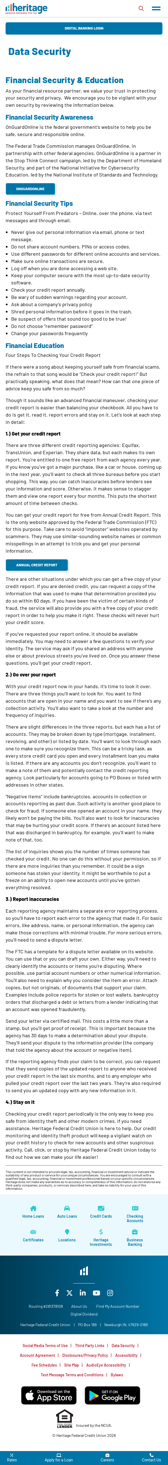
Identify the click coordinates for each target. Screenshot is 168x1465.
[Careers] (107, 1458)
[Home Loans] (33, 1212)
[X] (70, 1293)
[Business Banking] (135, 1238)
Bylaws (117, 1374)
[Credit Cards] (101, 1212)
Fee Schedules (44, 1365)
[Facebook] (58, 1293)
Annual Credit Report (36, 565)
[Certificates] (33, 1235)
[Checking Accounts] (135, 1214)
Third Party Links (89, 1345)
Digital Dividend (84, 1314)
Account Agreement (37, 1355)
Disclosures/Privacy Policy (85, 1355)
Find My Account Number (117, 1306)
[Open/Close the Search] (141, 8)
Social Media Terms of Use (45, 1345)
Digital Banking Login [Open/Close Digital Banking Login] (84, 28)
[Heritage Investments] (101, 1238)
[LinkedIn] (83, 1293)
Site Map (71, 1365)
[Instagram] (110, 1293)
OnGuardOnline (30, 189)
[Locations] (67, 1235)
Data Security (123, 1345)
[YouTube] (97, 1293)
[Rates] (12, 1458)
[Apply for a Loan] (58, 1458)
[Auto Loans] (67, 1212)
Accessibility (126, 1355)
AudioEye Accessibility (106, 1365)
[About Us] (79, 1306)
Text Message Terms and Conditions (72, 1374)
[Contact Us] (151, 1458)
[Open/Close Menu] (156, 8)
